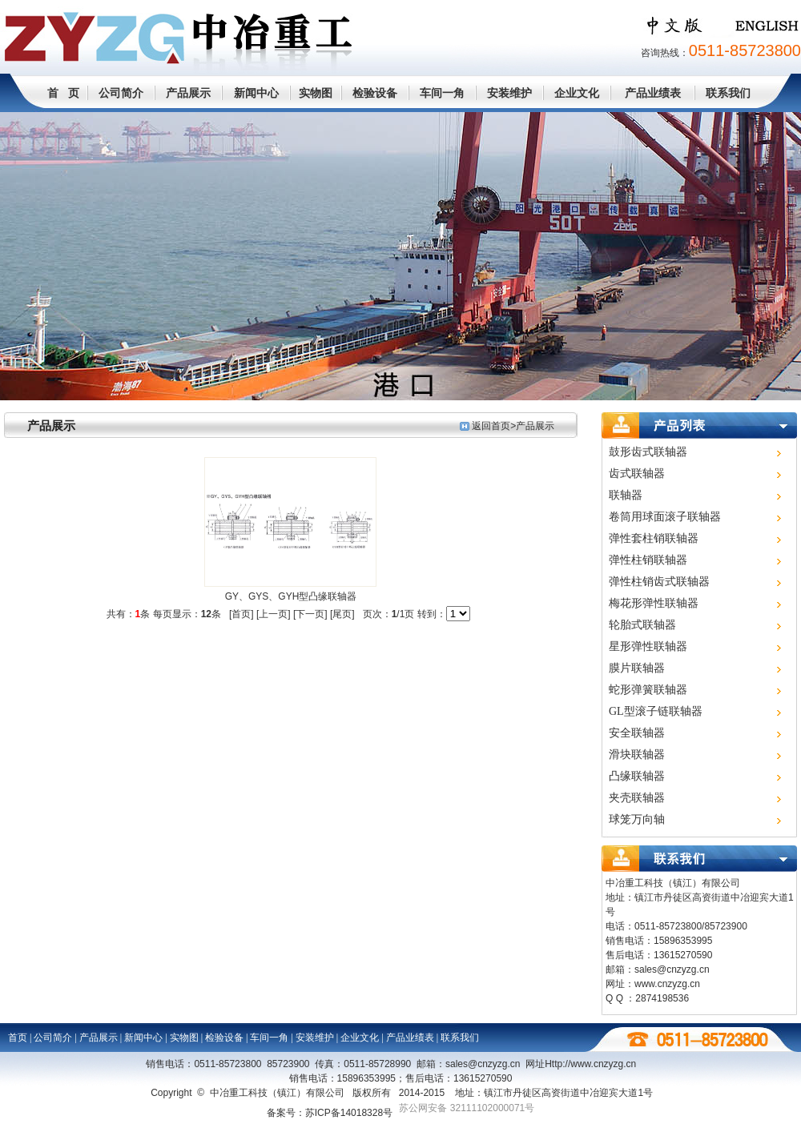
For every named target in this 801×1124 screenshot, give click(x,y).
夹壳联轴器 (637, 798)
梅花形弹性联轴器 (653, 603)
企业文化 (576, 92)
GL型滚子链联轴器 (655, 711)
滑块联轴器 (637, 755)
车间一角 (442, 92)
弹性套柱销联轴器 (653, 538)
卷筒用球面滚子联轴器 (665, 517)
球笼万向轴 (637, 819)
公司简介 (121, 92)
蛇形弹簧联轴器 (648, 690)
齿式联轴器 (637, 474)
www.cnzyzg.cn (667, 984)
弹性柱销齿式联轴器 (659, 582)
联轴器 (625, 495)
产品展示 (188, 92)
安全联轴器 (637, 733)
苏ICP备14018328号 (348, 1112)
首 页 (63, 92)
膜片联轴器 (637, 668)
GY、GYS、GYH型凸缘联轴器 (291, 596)
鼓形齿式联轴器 (648, 452)
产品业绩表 (653, 92)
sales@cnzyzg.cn (672, 969)
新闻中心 (256, 92)
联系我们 (728, 92)
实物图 (315, 92)
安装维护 (509, 92)
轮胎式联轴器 (642, 625)
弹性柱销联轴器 (648, 560)
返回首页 (491, 426)
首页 (17, 1037)
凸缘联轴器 (637, 776)
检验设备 (374, 92)
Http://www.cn (590, 1064)
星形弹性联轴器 (648, 646)
